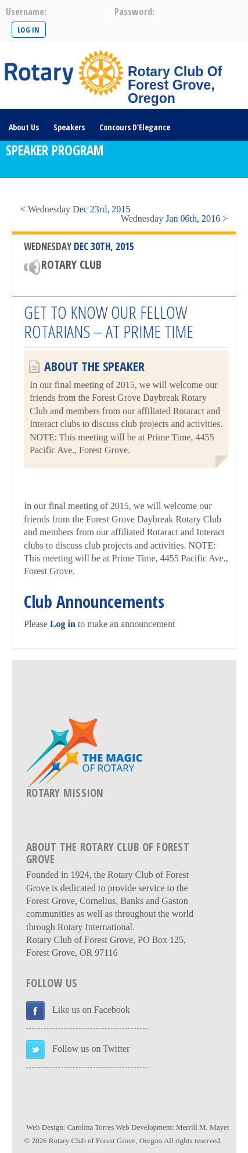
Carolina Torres (90, 1127)
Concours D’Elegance (134, 127)
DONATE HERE (186, 191)
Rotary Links (127, 191)
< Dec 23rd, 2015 (75, 209)
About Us (24, 127)
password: (134, 11)
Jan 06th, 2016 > (174, 218)
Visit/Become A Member (50, 191)
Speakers (69, 127)
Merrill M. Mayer (202, 1127)
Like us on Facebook (91, 1010)
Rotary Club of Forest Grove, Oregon (105, 1140)
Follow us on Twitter (91, 1049)
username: (26, 11)
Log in (63, 624)
